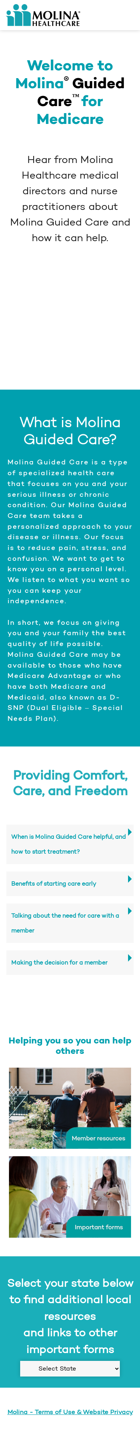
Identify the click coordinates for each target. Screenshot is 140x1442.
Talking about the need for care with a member (65, 923)
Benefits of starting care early (53, 883)
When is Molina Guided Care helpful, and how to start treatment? (68, 844)
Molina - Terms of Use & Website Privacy (70, 1412)
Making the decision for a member (59, 962)
